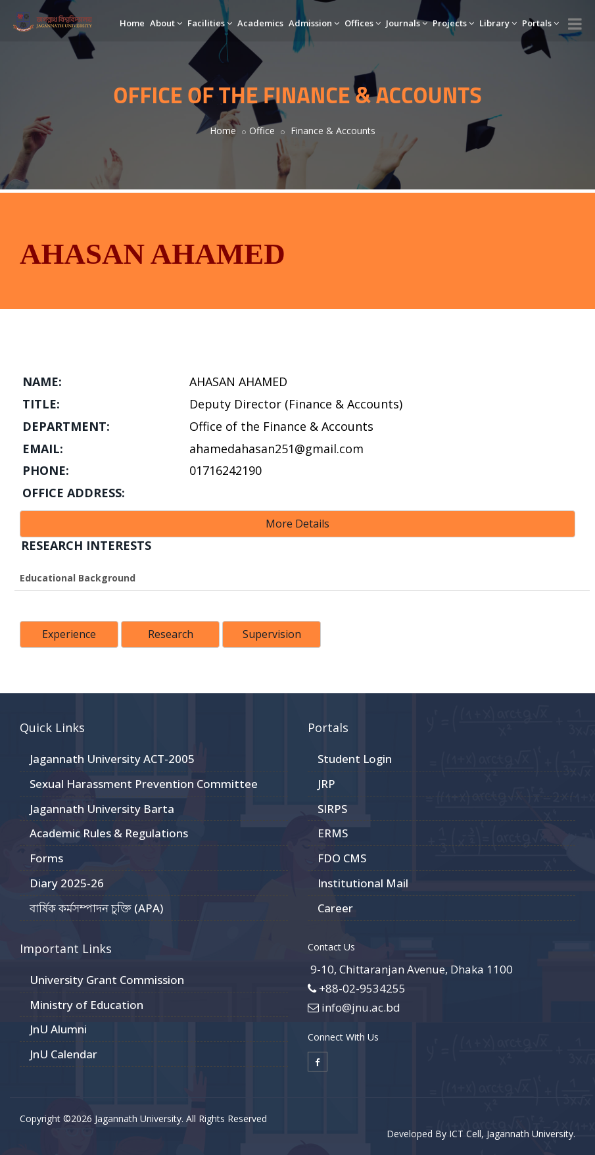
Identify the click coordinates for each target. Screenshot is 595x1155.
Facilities (209, 23)
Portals (540, 23)
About (166, 23)
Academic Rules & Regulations (109, 833)
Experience (69, 634)
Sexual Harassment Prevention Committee (144, 783)
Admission (314, 23)
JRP (326, 783)
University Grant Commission (107, 979)
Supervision (272, 634)
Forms (46, 858)
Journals (406, 23)
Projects (453, 23)
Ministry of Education (86, 1004)
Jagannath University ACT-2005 (112, 758)
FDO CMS (342, 858)
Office (262, 130)
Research (170, 634)
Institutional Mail (363, 883)
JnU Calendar (63, 1054)
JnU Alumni (58, 1029)
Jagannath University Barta (102, 808)
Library (498, 23)
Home (132, 23)
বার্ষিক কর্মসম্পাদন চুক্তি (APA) (96, 908)
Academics (260, 23)
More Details (297, 523)
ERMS (333, 833)
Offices (363, 23)
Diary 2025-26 (67, 883)
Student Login (355, 758)
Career (335, 908)
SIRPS (332, 808)
